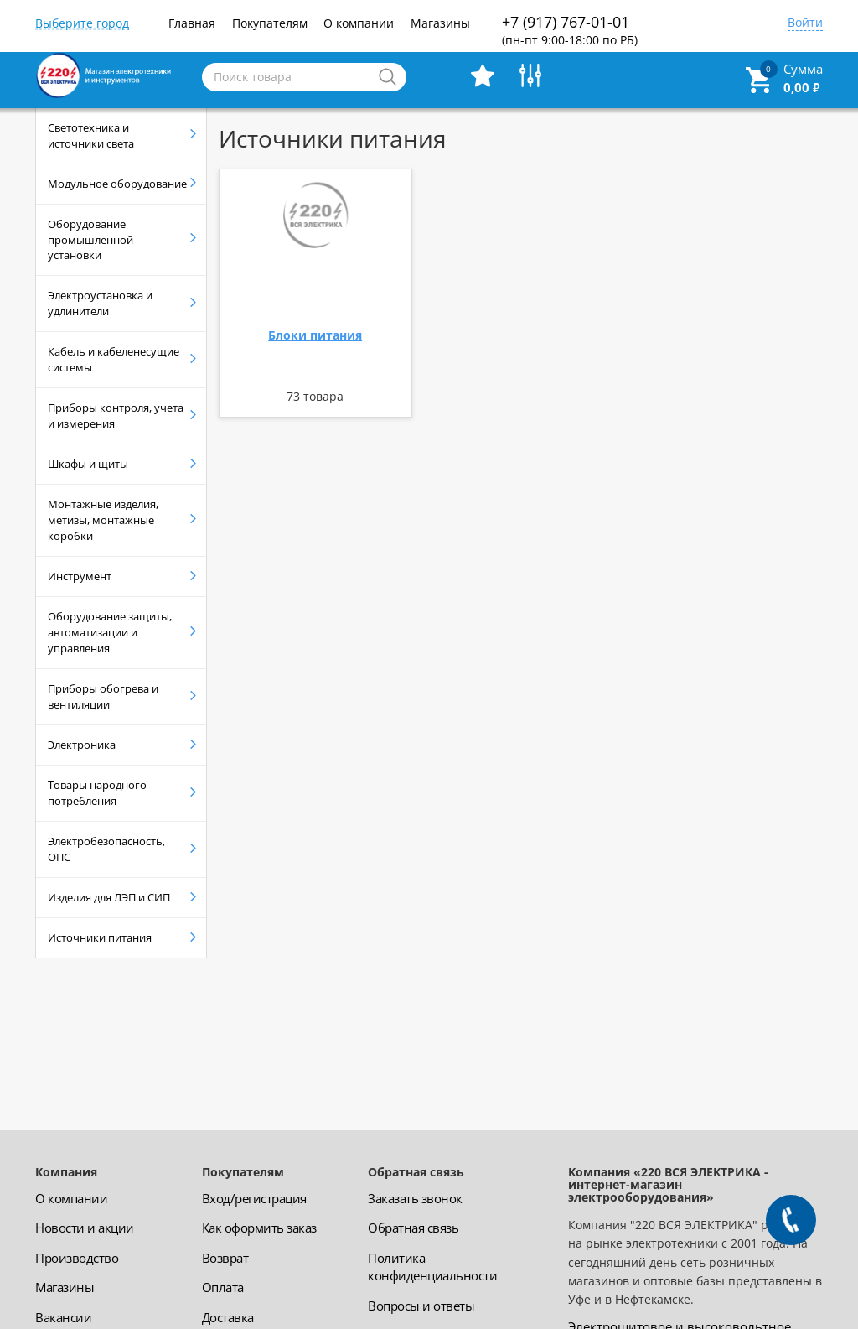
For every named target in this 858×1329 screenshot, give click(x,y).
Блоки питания (315, 335)
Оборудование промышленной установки (90, 239)
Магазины (440, 23)
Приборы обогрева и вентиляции (103, 696)
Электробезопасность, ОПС (106, 848)
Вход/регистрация (254, 1198)
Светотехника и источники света (91, 135)
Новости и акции (84, 1227)
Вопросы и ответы (421, 1305)
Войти (805, 23)
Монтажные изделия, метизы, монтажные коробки (103, 519)
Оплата (223, 1287)
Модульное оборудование (117, 183)
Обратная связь (413, 1227)
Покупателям (270, 23)
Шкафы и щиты (88, 463)
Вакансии (63, 1317)
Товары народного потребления (97, 792)
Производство (76, 1257)
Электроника (82, 744)
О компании (358, 23)
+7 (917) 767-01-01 (570, 30)
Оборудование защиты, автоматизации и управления (110, 632)
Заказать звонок (415, 1198)
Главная (191, 23)
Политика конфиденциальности (432, 1266)
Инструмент (79, 576)
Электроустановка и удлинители (100, 303)
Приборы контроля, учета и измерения (115, 415)
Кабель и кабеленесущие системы (113, 359)
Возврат (225, 1257)
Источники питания (100, 937)
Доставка (228, 1317)
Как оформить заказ (259, 1227)
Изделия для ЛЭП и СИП (109, 897)
